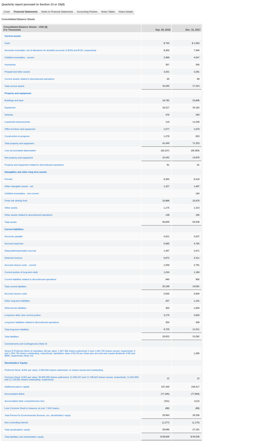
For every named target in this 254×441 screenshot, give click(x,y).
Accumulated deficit (14, 394)
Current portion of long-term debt (21, 272)
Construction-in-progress (17, 136)
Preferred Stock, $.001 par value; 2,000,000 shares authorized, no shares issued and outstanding (54, 370)
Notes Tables (107, 11)
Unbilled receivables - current (19, 57)
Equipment (10, 107)
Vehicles (9, 115)
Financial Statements (25, 11)
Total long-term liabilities (17, 329)
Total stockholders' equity (17, 429)
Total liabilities (12, 336)
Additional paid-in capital (17, 387)
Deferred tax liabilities (15, 308)
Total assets (11, 222)
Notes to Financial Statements (56, 11)
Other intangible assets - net (19, 186)
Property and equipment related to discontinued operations (34, 165)
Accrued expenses (14, 243)
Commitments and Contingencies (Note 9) (26, 344)
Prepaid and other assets (17, 72)
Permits (8, 179)
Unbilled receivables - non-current (22, 193)
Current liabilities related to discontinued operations (30, 279)
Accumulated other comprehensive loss (24, 401)
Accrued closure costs (16, 293)
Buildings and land (14, 100)
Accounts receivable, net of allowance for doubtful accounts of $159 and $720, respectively (50, 50)
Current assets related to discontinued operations (29, 79)
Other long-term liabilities (17, 301)
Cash (7, 43)
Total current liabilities (15, 286)
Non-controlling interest (16, 422)
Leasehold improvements (17, 122)
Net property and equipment (19, 157)
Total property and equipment (19, 143)
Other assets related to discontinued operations (28, 215)
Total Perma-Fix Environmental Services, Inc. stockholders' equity (38, 415)
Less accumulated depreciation (20, 150)
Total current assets (14, 86)
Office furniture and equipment (20, 129)
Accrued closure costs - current (20, 265)
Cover (6, 11)
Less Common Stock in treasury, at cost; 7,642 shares (32, 408)
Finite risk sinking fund (16, 200)
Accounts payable (14, 236)
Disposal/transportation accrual (20, 251)
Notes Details (125, 11)
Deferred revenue (13, 258)
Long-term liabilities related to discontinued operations (32, 322)
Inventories (10, 64)
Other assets (11, 208)
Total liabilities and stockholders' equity (24, 437)
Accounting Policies (86, 11)
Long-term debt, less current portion (23, 315)
